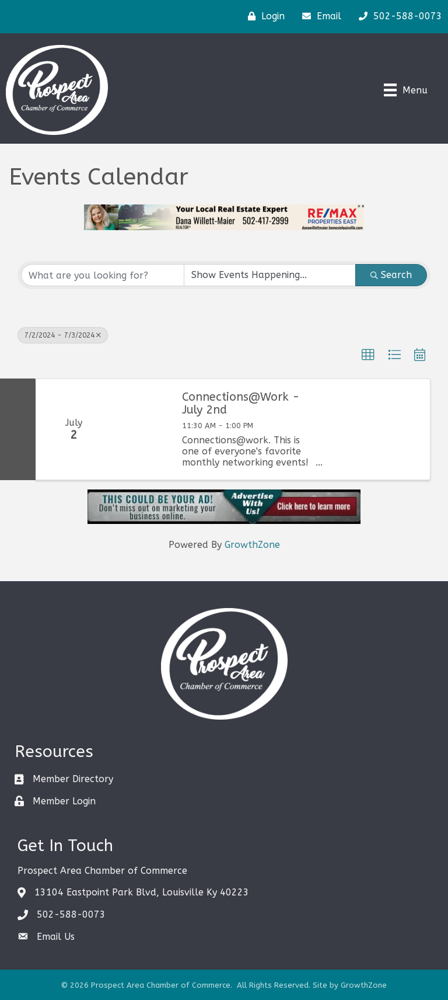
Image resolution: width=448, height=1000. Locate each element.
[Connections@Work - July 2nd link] (140, 429)
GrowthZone (252, 544)
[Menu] (405, 90)
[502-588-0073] (397, 16)
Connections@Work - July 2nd (241, 403)
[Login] (263, 16)
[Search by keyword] (102, 275)
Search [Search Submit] (391, 274)
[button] (368, 355)
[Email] (318, 16)
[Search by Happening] (270, 275)
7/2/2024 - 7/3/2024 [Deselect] (62, 335)
